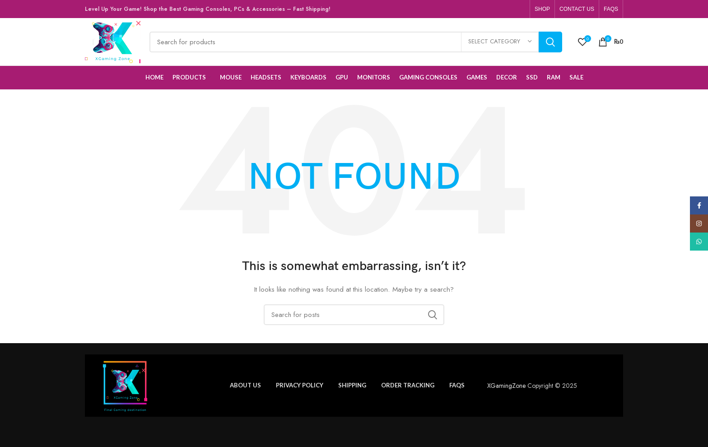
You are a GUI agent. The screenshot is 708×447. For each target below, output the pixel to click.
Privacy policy (299, 385)
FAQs (457, 385)
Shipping (352, 385)
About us (245, 385)
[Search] (355, 42)
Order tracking (407, 385)
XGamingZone (506, 385)
